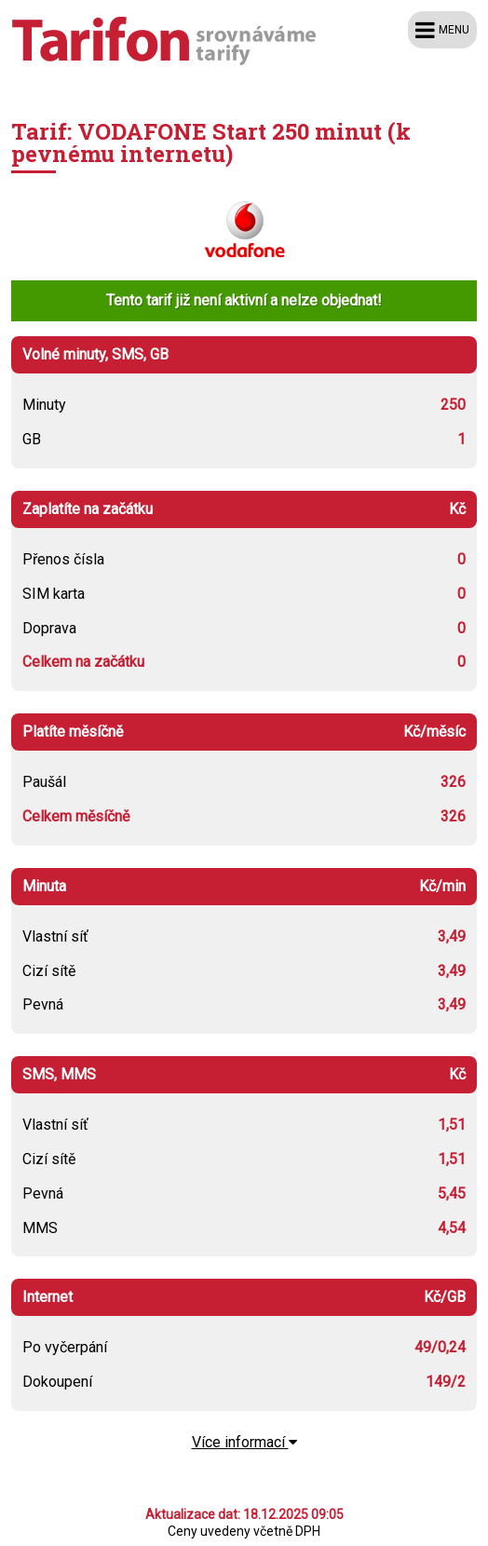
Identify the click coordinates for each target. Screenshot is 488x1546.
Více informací (244, 1442)
